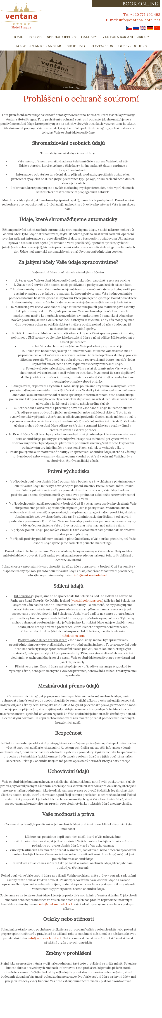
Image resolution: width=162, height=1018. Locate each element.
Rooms (35, 37)
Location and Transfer (38, 46)
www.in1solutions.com (86, 600)
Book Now (97, 1010)
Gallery (89, 37)
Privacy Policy (11, 1010)
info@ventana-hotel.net (139, 20)
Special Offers (61, 37)
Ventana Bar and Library (126, 37)
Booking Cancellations (67, 1010)
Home (17, 37)
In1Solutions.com (72, 636)
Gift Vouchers (132, 46)
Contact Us (102, 46)
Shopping (76, 46)
